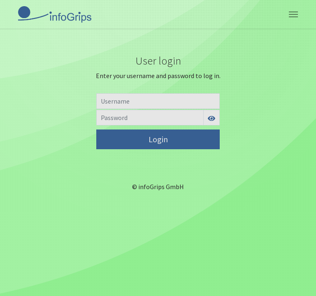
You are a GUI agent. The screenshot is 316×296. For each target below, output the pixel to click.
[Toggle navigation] (293, 14)
